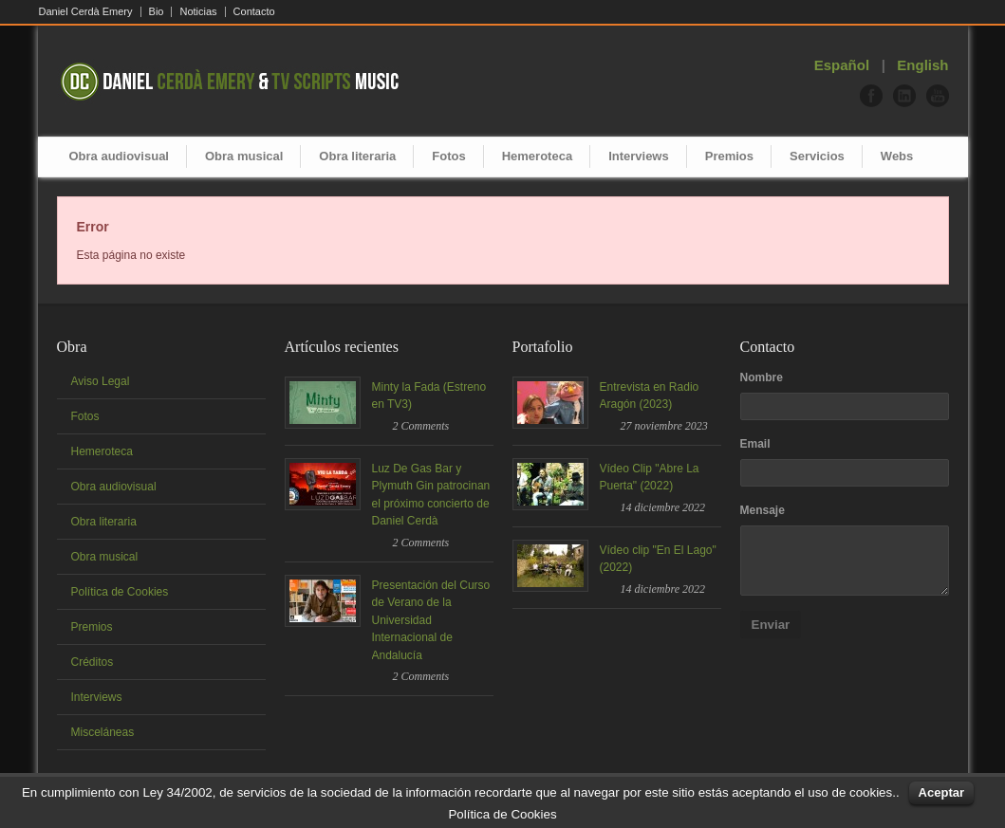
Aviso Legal (100, 381)
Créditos (92, 662)
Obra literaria (357, 156)
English (922, 65)
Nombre (761, 377)
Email (755, 444)
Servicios (817, 156)
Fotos (448, 156)
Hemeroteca (537, 156)
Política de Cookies (120, 591)
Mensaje (762, 510)
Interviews (638, 156)
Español (841, 65)
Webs (897, 156)
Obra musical (244, 156)
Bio (156, 12)
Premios (729, 156)
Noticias (197, 12)
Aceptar (941, 792)
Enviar (771, 624)
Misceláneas (103, 732)
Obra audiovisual (119, 156)
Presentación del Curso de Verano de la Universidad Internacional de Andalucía (431, 620)
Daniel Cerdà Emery (86, 12)
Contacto (254, 12)
